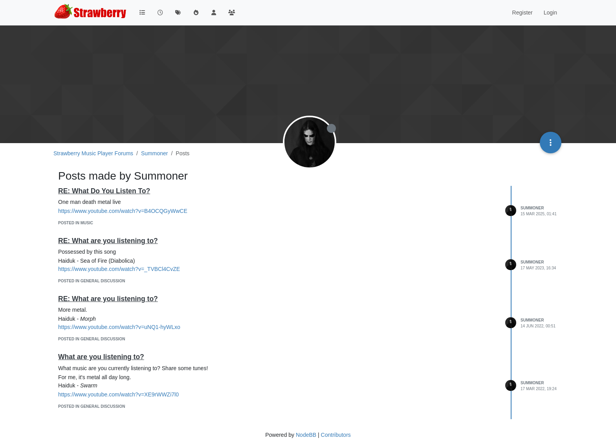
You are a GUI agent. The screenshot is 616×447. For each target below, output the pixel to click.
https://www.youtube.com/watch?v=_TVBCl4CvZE (119, 269)
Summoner (532, 208)
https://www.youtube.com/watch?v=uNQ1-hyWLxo (119, 327)
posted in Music (75, 223)
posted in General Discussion (91, 281)
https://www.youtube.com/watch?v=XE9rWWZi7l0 (118, 394)
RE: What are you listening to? (108, 241)
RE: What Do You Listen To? (104, 191)
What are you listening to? (101, 357)
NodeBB (306, 435)
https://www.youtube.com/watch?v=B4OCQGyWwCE (122, 211)
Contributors (336, 435)
